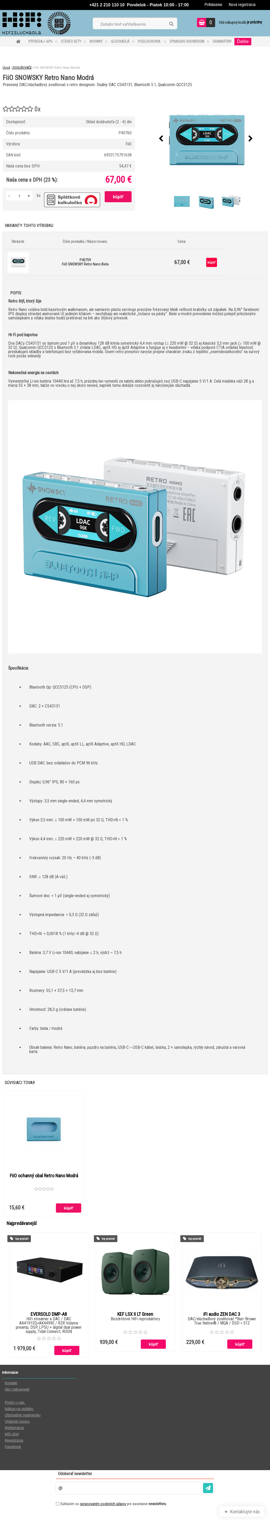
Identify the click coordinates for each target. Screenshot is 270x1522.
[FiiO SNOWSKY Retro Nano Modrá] (206, 138)
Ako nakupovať (17, 1390)
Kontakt (11, 1384)
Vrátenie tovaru (17, 1423)
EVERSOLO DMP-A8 (49, 1315)
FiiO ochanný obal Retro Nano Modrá (43, 1179)
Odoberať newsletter (75, 1474)
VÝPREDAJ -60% (40, 41)
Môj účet (12, 1435)
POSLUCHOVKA (149, 41)
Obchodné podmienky (23, 1416)
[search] (171, 24)
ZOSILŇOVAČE (22, 68)
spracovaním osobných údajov (103, 1505)
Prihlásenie (213, 4)
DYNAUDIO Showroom (187, 41)
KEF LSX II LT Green (135, 1315)
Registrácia (14, 1442)
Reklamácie (14, 1429)
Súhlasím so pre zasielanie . (113, 1505)
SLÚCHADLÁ (120, 41)
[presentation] (161, 138)
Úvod (6, 68)
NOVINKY (96, 41)
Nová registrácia (242, 4)
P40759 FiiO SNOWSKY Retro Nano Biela (85, 262)
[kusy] (19, 195)
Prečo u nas (15, 1404)
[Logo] (36, 23)
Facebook (13, 1448)
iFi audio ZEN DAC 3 (221, 1315)
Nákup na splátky (19, 1410)
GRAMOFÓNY (222, 41)
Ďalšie (243, 41)
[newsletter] (208, 1489)
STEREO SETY (71, 41)
